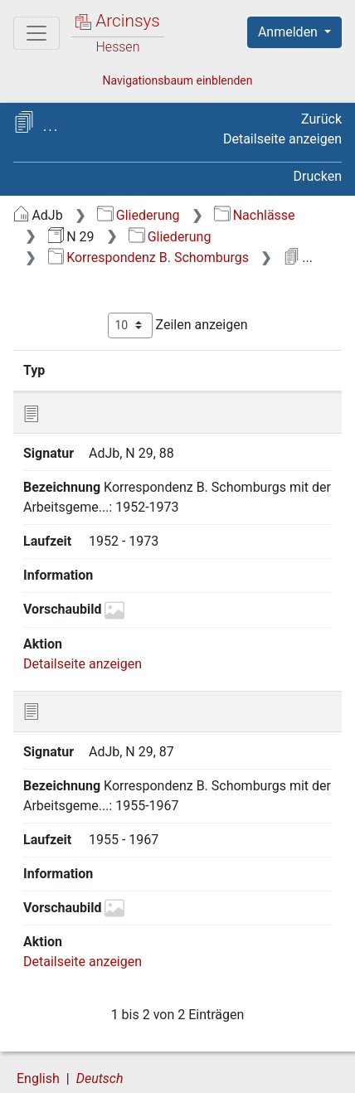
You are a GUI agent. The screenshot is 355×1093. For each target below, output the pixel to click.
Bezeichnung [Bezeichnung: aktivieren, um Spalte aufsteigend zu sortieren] (224, 370)
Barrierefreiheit (99, 1071)
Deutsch (100, 1022)
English (38, 1022)
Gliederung (138, 215)
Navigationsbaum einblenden (177, 80)
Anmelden (289, 32)
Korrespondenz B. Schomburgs (148, 257)
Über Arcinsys (96, 1054)
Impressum (223, 1071)
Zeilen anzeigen (178, 325)
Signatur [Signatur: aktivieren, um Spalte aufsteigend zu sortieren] (111, 370)
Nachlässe (254, 215)
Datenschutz (219, 1054)
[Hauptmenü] (36, 33)
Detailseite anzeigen (282, 139)
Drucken (318, 176)
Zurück (321, 119)
